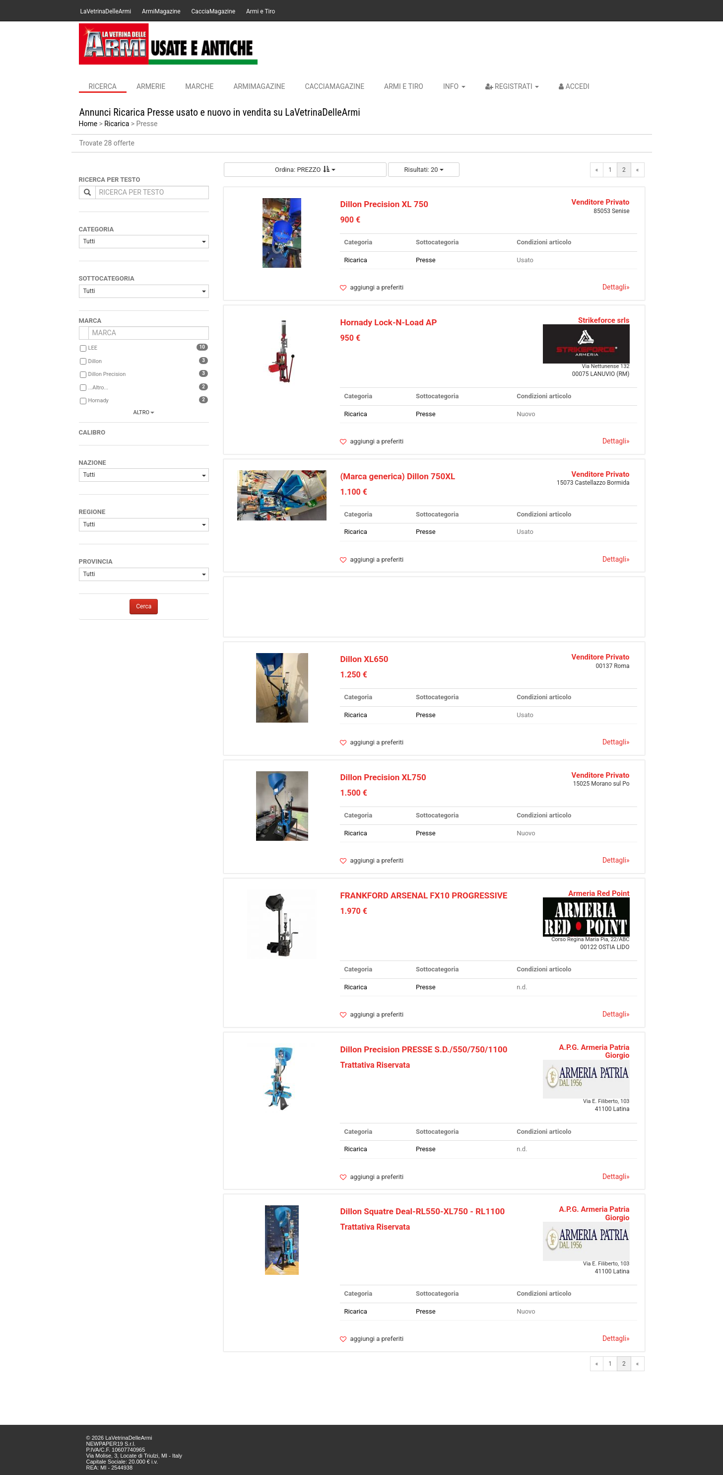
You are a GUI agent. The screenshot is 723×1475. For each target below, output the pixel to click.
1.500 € (353, 793)
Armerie (150, 86)
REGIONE (92, 512)
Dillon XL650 (364, 659)
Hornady (98, 400)
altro (141, 412)
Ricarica (116, 124)
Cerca (143, 606)
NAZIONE (92, 462)
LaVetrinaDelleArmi (105, 11)
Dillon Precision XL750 (383, 777)
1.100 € (353, 492)
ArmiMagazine (161, 11)
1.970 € (353, 911)
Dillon (95, 361)
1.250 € (353, 674)
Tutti (144, 241)
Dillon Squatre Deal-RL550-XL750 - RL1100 (422, 1211)
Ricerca (103, 86)
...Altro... (98, 387)
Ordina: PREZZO (305, 169)
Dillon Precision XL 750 (384, 204)
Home (88, 124)
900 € (350, 219)
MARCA (90, 320)
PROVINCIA (96, 561)
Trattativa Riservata (375, 1065)
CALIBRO (92, 432)
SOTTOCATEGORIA (106, 278)
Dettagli (616, 287)
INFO (454, 86)
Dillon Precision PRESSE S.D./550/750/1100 (423, 1049)
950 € (350, 338)
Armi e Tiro (260, 11)
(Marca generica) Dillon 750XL (397, 476)
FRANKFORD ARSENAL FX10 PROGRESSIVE (423, 895)
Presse (426, 260)
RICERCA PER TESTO (109, 179)
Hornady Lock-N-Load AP (388, 322)
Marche (199, 86)
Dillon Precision (107, 374)
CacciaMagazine (213, 11)
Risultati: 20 (424, 169)
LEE (92, 348)
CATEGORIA (96, 229)
